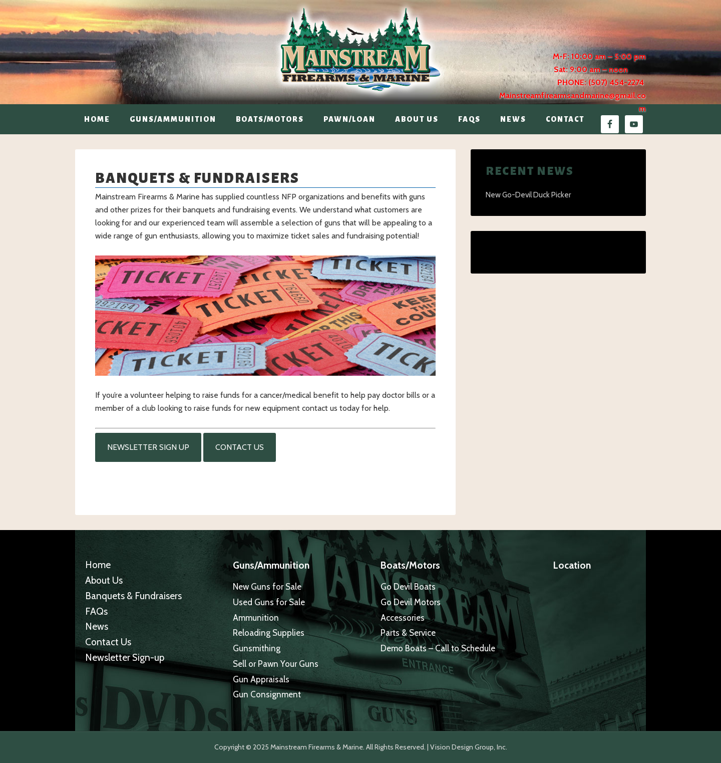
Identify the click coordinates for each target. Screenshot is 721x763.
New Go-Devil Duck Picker (528, 194)
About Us (104, 580)
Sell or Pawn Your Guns (275, 664)
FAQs (96, 611)
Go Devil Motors (411, 602)
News (96, 626)
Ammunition (256, 618)
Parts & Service (408, 633)
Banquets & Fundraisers (133, 596)
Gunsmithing (256, 648)
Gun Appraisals (261, 679)
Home (98, 565)
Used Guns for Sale (269, 602)
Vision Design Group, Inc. (468, 746)
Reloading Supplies (268, 633)
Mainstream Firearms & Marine (360, 49)
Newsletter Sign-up (124, 657)
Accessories (403, 618)
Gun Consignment (267, 694)
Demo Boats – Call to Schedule (438, 648)
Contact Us (239, 447)
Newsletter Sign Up (148, 447)
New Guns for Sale (267, 587)
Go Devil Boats (408, 587)
